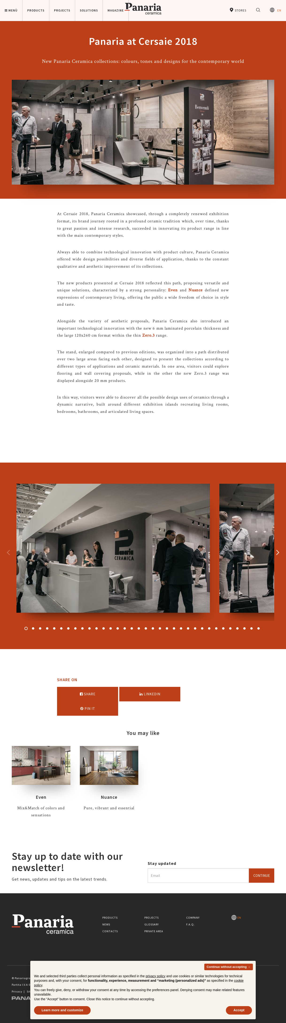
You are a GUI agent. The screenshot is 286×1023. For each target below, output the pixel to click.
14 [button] (117, 628)
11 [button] (96, 628)
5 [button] (54, 628)
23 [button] (181, 628)
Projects (151, 917)
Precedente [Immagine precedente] (8, 552)
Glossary (151, 924)
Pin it (87, 708)
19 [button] (153, 628)
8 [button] (75, 628)
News (106, 924)
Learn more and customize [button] (62, 1010)
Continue (261, 875)
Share (87, 694)
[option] (113, 552)
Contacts (110, 931)
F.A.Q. (190, 924)
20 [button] (160, 628)
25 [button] (195, 628)
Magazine (116, 10)
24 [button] (188, 628)
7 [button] (68, 628)
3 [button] (40, 628)
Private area (153, 931)
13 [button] (110, 628)
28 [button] (216, 628)
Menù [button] (11, 10)
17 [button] (138, 628)
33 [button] (251, 628)
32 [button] (244, 628)
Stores (237, 10)
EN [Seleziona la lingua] (275, 10)
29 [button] (223, 628)
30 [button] (230, 628)
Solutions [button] (89, 10)
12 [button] (103, 628)
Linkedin (149, 694)
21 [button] (167, 628)
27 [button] (209, 628)
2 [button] (33, 628)
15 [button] (124, 628)
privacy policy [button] (155, 976)
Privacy (17, 991)
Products (110, 917)
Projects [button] (62, 10)
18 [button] (145, 628)
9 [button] (82, 628)
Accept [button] (238, 1010)
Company (193, 917)
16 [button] (131, 628)
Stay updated (162, 863)
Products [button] (35, 10)
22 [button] (174, 628)
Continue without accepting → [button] (229, 967)
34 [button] (258, 628)
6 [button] (61, 628)
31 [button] (237, 628)
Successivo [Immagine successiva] (277, 552)
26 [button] (202, 628)
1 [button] (26, 628)
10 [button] (89, 628)
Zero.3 (148, 335)
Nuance (196, 290)
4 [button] (47, 628)
